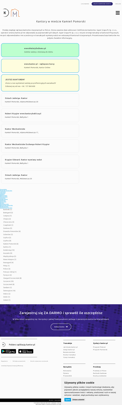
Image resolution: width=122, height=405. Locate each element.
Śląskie (2, 203)
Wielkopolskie (4, 206)
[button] (118, 12)
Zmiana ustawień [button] (78, 400)
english (118, 3)
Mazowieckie (3, 196)
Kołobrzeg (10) (8, 250)
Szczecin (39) (8, 281)
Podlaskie (3, 200)
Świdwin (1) (7, 287)
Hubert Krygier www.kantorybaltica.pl (23, 114)
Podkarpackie (4, 199)
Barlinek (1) (7, 209)
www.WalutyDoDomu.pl (35, 48)
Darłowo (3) (7, 228)
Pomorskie (3, 201)
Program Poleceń (99, 347)
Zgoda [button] (68, 400)
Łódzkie (2, 194)
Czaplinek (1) (8, 225)
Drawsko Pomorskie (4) (12, 231)
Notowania (67, 370)
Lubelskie (3, 191)
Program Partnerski (100, 349)
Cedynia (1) (7, 216)
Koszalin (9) (7, 253)
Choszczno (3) (8, 222)
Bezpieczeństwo (69, 352)
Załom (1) (6, 300)
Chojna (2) (7, 219)
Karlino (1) (7, 247)
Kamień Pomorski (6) (10, 244)
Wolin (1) (6, 297)
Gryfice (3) (7, 237)
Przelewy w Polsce (99, 370)
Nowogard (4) (8, 262)
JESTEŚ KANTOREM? (15, 80)
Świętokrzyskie (4, 204)
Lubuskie (2, 193)
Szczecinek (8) (8, 284)
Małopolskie (3, 195)
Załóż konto (59, 327)
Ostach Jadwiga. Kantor (16, 98)
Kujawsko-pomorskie (6, 190)
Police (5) (6, 269)
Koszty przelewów (99, 376)
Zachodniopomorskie (6, 207)
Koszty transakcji (69, 355)
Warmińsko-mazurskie (6, 205)
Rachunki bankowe (100, 373)
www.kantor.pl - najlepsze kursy (39, 64)
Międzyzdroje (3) (9, 256)
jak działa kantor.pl (70, 347)
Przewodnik (67, 376)
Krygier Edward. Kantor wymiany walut (23, 160)
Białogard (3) (8, 213)
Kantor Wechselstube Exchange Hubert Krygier (27, 144)
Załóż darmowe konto (102, 3)
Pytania (66, 373)
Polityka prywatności (19, 361)
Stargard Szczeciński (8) (12, 278)
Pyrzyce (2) (7, 275)
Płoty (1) (6, 266)
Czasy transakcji (69, 357)
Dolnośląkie (3, 189)
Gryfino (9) (7, 241)
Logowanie (85, 3)
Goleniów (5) (8, 234)
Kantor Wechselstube (15, 129)
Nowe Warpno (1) (9, 259)
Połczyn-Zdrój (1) (9, 272)
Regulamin (4, 361)
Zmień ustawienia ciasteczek (39, 361)
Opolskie (2, 198)
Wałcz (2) (6, 294)
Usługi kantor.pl (69, 349)
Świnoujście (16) (9, 291)
